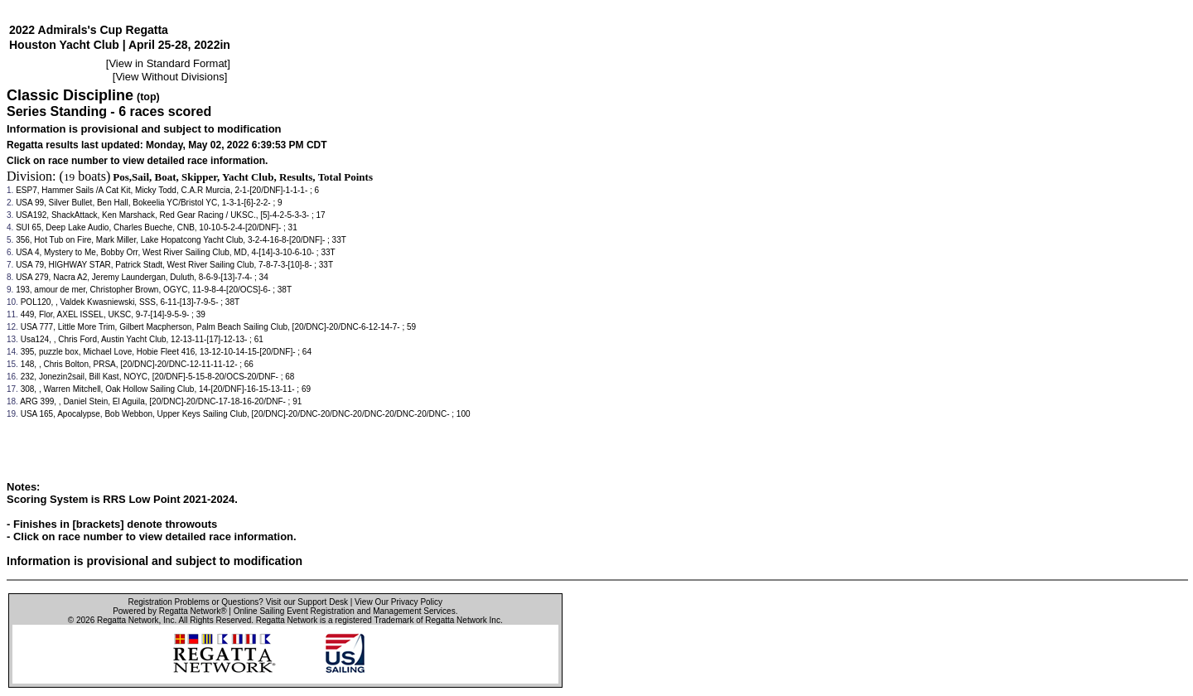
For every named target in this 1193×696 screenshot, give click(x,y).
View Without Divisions (169, 76)
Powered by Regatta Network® (169, 611)
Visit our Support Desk (307, 602)
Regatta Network (127, 620)
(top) (148, 97)
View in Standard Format (168, 63)
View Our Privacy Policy (398, 602)
